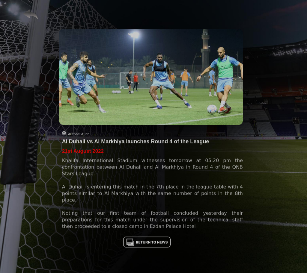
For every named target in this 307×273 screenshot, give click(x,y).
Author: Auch (79, 136)
